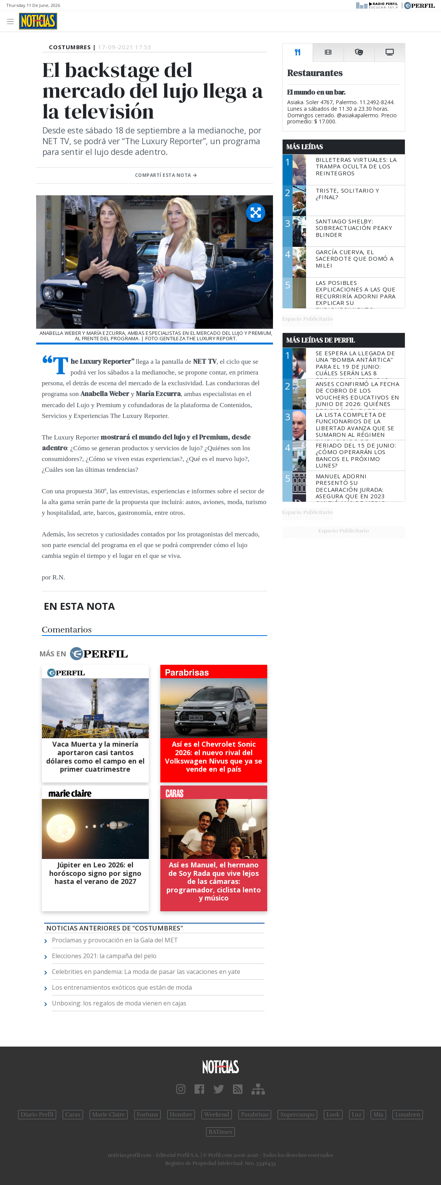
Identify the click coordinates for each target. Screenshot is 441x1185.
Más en (83, 653)
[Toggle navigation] (12, 21)
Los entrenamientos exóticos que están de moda (122, 987)
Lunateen (407, 1114)
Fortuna (147, 1114)
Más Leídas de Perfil (320, 340)
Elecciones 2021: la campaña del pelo (104, 956)
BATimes (220, 1131)
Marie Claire (108, 1114)
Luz (356, 1114)
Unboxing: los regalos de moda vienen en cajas (119, 1003)
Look (333, 1114)
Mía (378, 1114)
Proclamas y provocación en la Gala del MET (115, 940)
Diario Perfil (37, 1114)
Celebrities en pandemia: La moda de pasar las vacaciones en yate (146, 971)
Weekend (216, 1114)
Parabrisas (254, 1114)
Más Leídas (304, 146)
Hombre (181, 1114)
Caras (72, 1114)
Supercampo (297, 1114)
